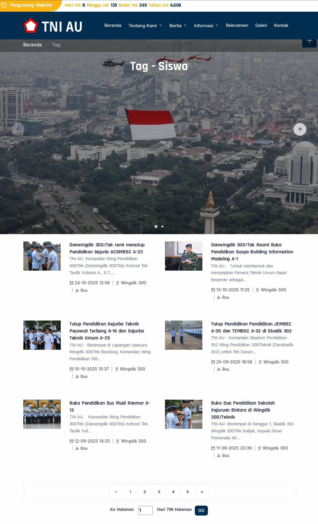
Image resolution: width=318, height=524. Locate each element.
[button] (299, 129)
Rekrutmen (237, 25)
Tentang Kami (145, 25)
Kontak (281, 25)
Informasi (206, 25)
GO (201, 510)
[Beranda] (52, 24)
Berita (178, 25)
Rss (81, 290)
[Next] (202, 491)
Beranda (113, 25)
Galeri (261, 25)
